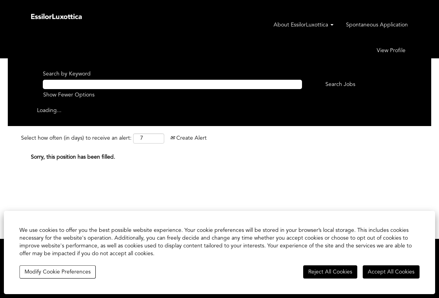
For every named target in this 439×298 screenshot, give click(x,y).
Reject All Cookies (330, 272)
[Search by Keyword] (172, 84)
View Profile (391, 50)
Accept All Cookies (391, 272)
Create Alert (188, 138)
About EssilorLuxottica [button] (304, 25)
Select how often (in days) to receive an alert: (76, 138)
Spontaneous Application (377, 25)
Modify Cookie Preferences (58, 272)
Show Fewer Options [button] (69, 95)
